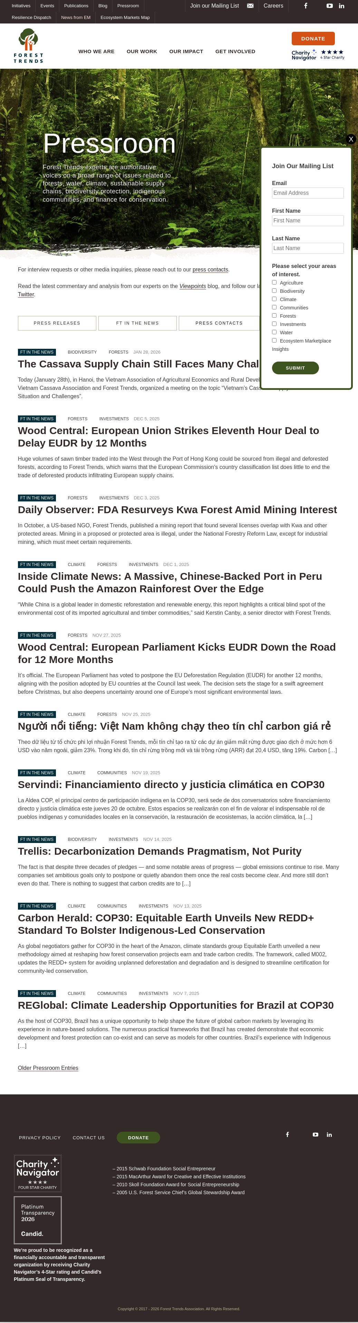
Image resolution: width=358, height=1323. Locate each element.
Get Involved (234, 47)
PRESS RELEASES (57, 323)
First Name (286, 211)
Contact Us (89, 1138)
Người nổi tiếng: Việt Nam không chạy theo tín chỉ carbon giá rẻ (174, 726)
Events (47, 5)
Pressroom (128, 5)
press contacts (210, 270)
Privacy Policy (40, 1138)
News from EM (75, 17)
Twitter (26, 295)
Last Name (286, 238)
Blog (102, 5)
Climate (288, 299)
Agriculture (291, 283)
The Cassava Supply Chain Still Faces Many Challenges (155, 364)
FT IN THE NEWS (137, 323)
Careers (273, 6)
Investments (293, 324)
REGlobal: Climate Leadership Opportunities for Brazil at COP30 (176, 1005)
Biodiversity (292, 291)
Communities (294, 307)
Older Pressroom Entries (48, 1068)
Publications (76, 5)
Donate (140, 1138)
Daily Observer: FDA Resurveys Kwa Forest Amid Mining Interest (177, 510)
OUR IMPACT (185, 47)
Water (286, 332)
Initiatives (21, 5)
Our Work (140, 47)
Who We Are (95, 47)
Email (279, 183)
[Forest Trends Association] (38, 1243)
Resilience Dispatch (31, 17)
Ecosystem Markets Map (124, 17)
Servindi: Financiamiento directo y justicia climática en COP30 (171, 784)
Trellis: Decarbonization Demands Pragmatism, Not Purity (160, 851)
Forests (288, 316)
